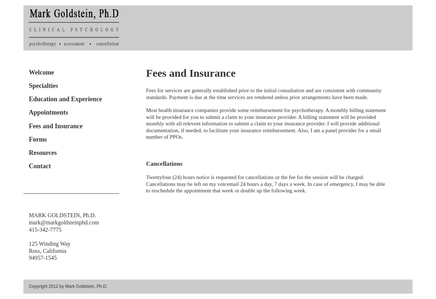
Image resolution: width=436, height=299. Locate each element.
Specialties (43, 85)
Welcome (41, 72)
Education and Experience (65, 99)
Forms (38, 139)
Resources (43, 152)
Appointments (48, 112)
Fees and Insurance (56, 126)
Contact (40, 166)
